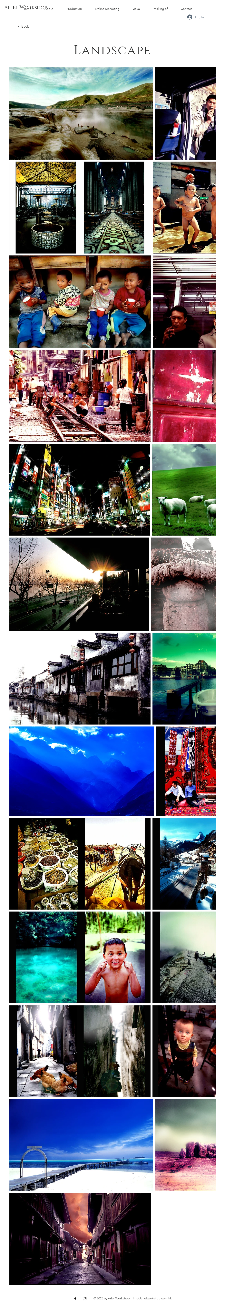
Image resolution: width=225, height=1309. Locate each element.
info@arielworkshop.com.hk (152, 1298)
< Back (23, 26)
